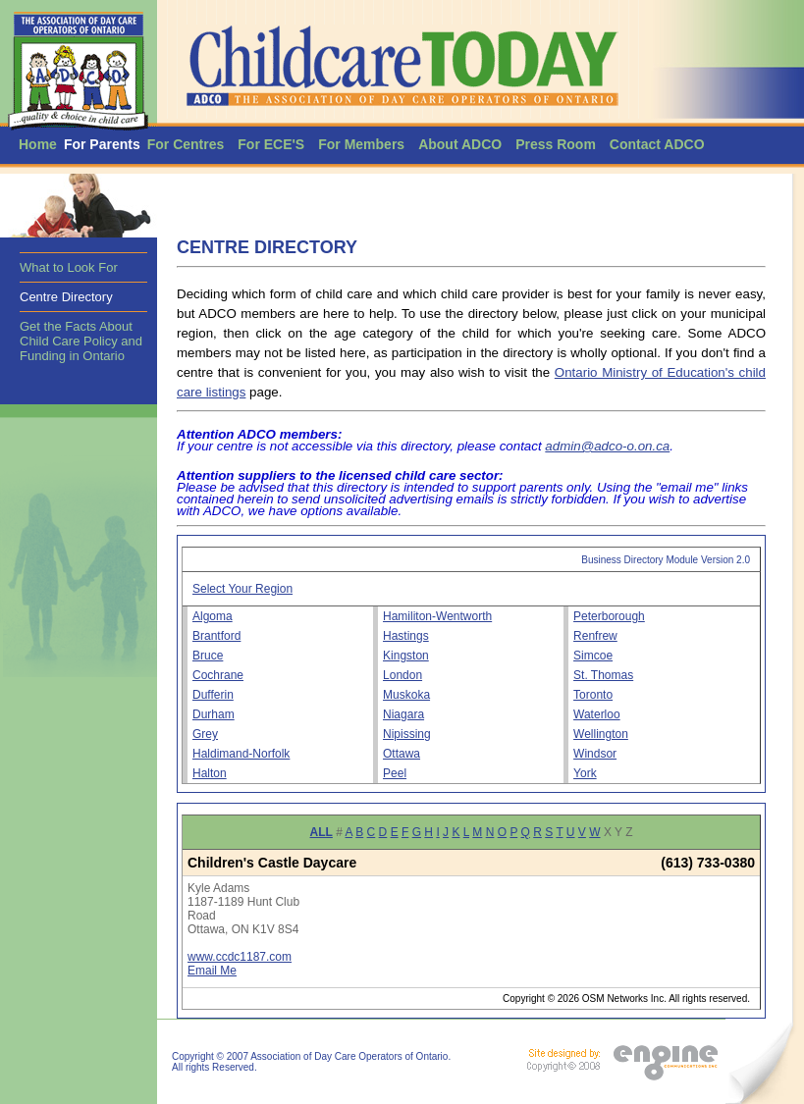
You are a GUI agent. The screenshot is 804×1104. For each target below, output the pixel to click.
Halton (209, 773)
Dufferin (213, 695)
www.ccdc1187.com (240, 957)
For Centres (186, 144)
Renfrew (595, 636)
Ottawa (401, 754)
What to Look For (69, 267)
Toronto (593, 695)
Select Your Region (242, 589)
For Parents (102, 144)
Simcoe (593, 655)
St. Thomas (603, 675)
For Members (361, 144)
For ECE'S (271, 144)
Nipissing (407, 734)
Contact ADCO (657, 144)
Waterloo (596, 714)
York (585, 773)
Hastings (406, 636)
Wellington (600, 734)
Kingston (406, 655)
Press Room (555, 144)
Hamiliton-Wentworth (437, 616)
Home (38, 144)
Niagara (403, 714)
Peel (394, 773)
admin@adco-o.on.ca (607, 446)
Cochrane (217, 675)
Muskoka (406, 695)
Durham (213, 714)
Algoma (212, 616)
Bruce (207, 655)
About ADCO (460, 144)
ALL (321, 832)
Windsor (594, 754)
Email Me (212, 970)
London (402, 675)
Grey (205, 734)
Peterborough (609, 616)
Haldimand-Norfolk (241, 754)
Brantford (216, 636)
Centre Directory (66, 296)
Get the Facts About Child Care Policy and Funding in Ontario (81, 341)
